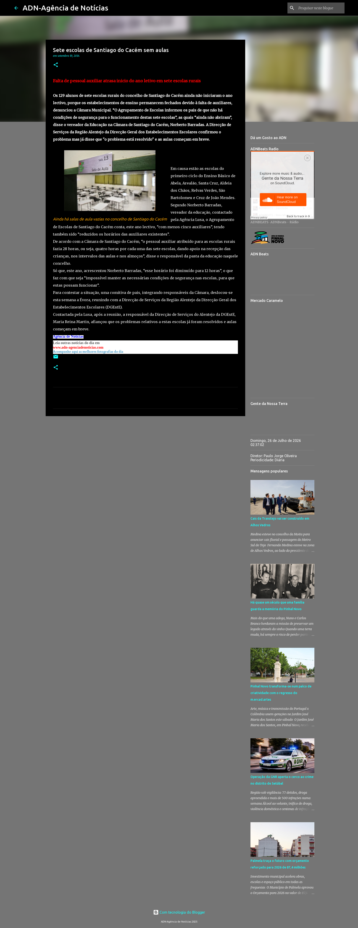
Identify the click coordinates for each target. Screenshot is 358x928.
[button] (55, 65)
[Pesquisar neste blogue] (321, 8)
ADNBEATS (259, 222)
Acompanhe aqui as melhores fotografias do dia (88, 352)
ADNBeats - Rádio (284, 222)
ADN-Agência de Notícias (65, 8)
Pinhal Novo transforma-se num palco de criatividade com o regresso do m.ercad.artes (280, 692)
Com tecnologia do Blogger (179, 912)
